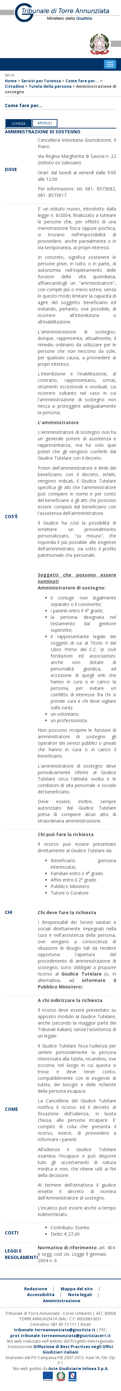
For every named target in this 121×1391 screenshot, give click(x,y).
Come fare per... (82, 81)
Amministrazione (61, 1301)
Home (11, 81)
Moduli (45, 122)
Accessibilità (41, 1294)
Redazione (35, 1289)
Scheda (18, 123)
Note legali (80, 1294)
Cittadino (14, 86)
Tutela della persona (50, 86)
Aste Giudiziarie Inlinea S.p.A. (78, 1368)
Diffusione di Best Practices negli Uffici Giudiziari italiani (73, 1349)
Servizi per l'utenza (41, 81)
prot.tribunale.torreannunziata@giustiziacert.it (60, 1335)
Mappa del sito (77, 1289)
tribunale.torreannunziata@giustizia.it (55, 1330)
